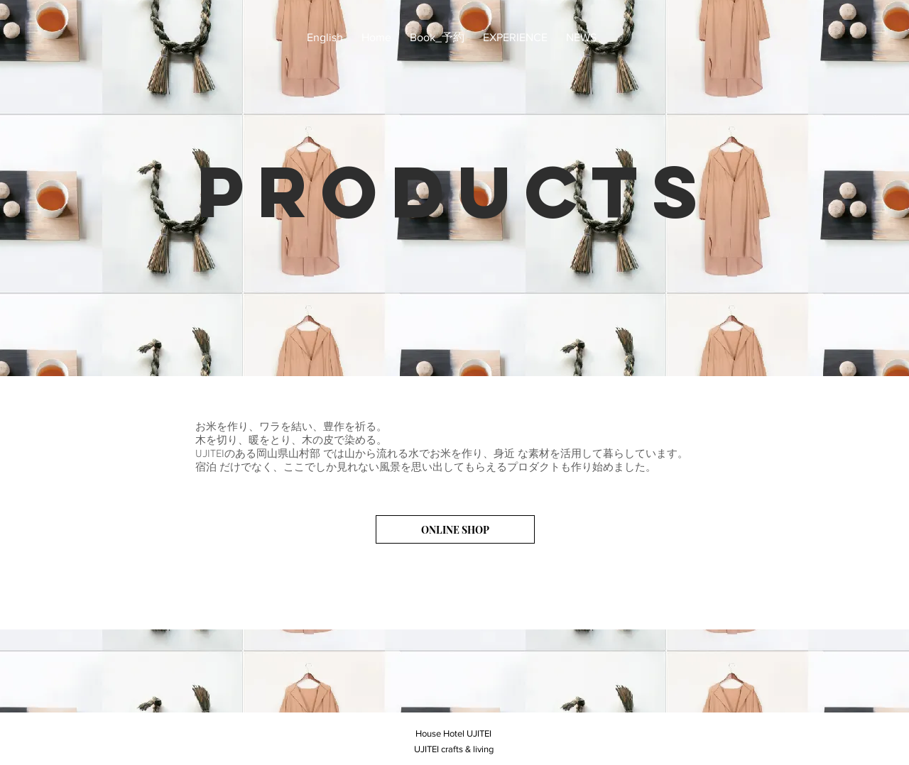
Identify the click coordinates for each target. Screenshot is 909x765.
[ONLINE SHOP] (455, 529)
